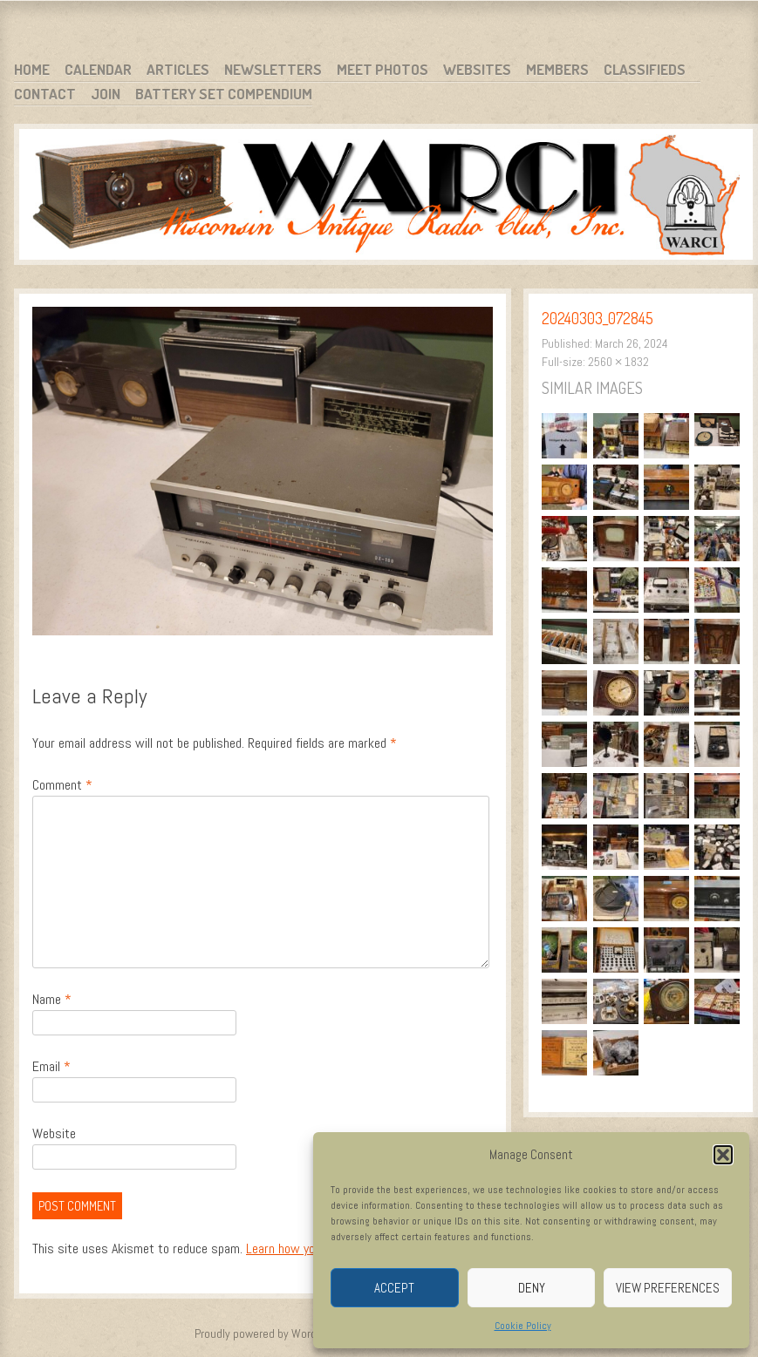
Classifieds (645, 69)
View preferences (668, 1287)
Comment (62, 785)
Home (32, 69)
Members (557, 69)
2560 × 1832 (618, 362)
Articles (178, 69)
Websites (477, 69)
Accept (394, 1287)
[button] (723, 1155)
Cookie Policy (523, 1326)
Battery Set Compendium (223, 94)
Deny (531, 1287)
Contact (45, 94)
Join (105, 94)
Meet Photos (382, 69)
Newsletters (273, 69)
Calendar (98, 69)
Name (52, 999)
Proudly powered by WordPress (270, 1333)
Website (54, 1133)
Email (51, 1066)
